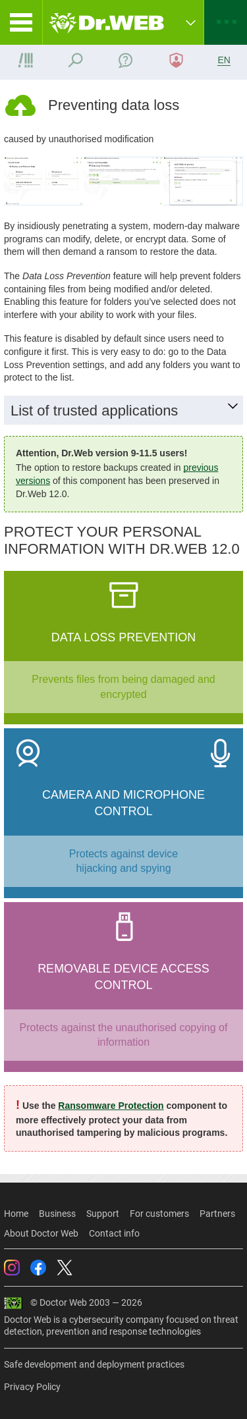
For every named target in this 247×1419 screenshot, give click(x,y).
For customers (159, 1213)
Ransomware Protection (110, 1105)
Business (57, 1213)
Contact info (114, 1233)
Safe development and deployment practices (94, 1364)
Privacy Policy (32, 1386)
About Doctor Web (41, 1233)
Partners (217, 1213)
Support (102, 1213)
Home (16, 1213)
